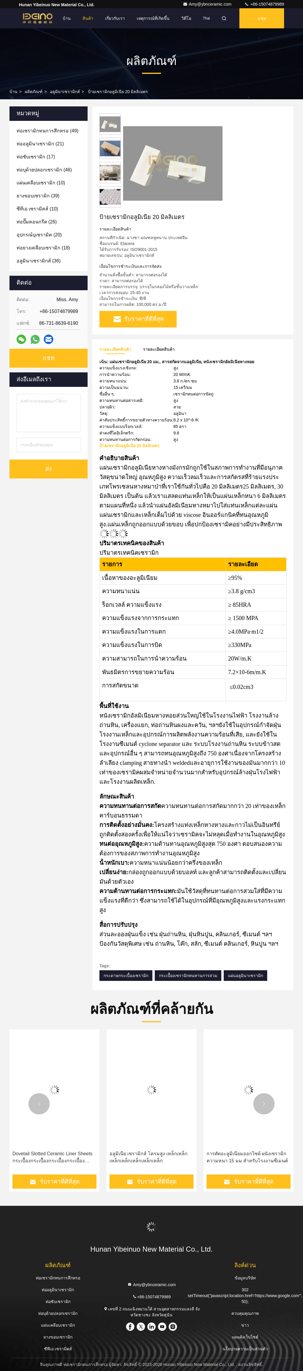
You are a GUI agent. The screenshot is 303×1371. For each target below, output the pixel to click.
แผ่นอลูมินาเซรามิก (245, 975)
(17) (36, 156)
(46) (44, 169)
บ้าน (67, 18)
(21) (40, 143)
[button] (39, 1103)
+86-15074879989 (264, 4)
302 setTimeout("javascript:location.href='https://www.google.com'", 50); (245, 1295)
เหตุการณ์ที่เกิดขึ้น (153, 18)
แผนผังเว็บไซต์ (245, 1337)
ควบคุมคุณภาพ (245, 1313)
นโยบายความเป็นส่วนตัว (245, 1348)
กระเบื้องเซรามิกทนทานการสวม (188, 975)
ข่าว (245, 1325)
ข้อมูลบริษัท (245, 1278)
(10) (41, 182)
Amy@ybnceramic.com (208, 4)
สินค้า (88, 18)
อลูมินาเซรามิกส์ (65, 91)
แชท (262, 18)
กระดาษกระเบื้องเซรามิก (126, 975)
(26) (37, 221)
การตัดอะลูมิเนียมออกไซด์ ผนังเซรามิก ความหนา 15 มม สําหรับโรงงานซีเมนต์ (247, 1157)
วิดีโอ (186, 18)
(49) (47, 130)
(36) (39, 260)
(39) (38, 195)
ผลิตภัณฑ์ (34, 91)
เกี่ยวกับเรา (115, 18)
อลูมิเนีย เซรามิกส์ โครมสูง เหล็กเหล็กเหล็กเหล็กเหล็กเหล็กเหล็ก (148, 1157)
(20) (39, 234)
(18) (43, 247)
